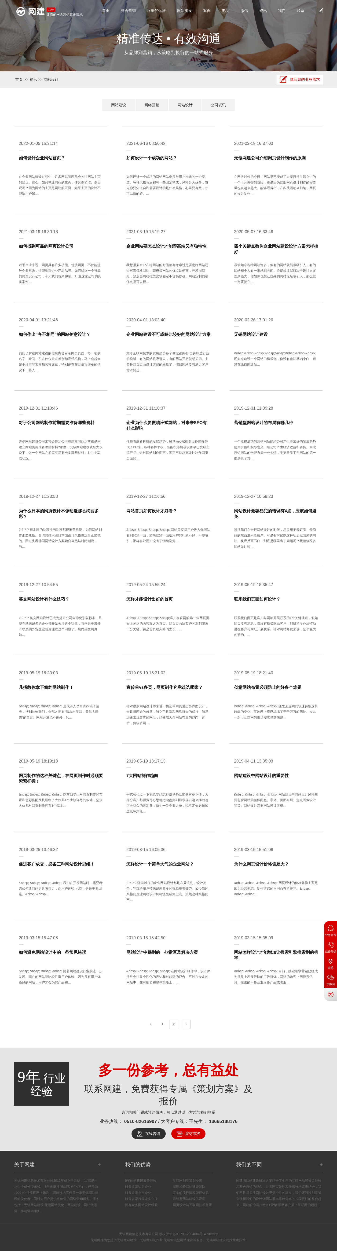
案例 (207, 11)
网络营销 (151, 105)
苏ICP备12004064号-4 (189, 1234)
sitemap (212, 1234)
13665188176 (223, 1121)
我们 (282, 11)
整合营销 (128, 11)
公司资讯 (218, 105)
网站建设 (184, 11)
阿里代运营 (156, 11)
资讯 (263, 11)
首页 (106, 11)
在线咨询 (152, 1134)
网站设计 (51, 79)
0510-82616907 (140, 1121)
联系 (300, 11)
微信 (244, 11)
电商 (225, 11)
